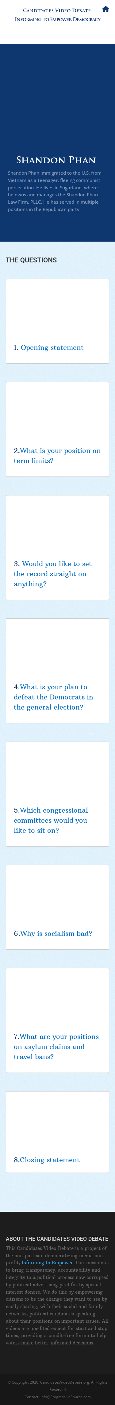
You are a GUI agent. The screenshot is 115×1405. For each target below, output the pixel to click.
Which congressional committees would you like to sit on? (51, 820)
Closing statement (50, 1159)
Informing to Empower (47, 1263)
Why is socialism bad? (56, 933)
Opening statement (52, 347)
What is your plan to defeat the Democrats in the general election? (53, 697)
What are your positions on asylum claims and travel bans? (56, 1046)
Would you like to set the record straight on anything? (53, 573)
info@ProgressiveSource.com (65, 1396)
